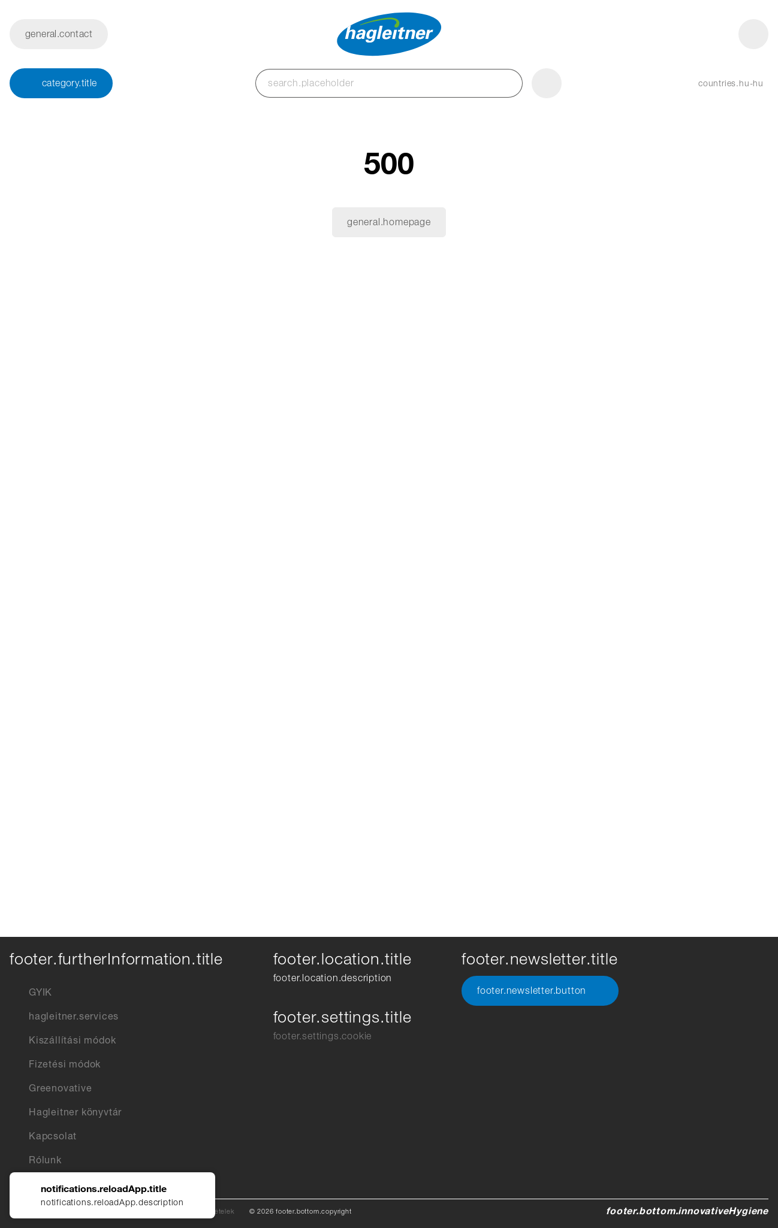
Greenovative (51, 1088)
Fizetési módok (55, 1064)
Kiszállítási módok (63, 1040)
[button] (719, 83)
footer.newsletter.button (540, 991)
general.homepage (389, 222)
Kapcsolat (43, 1136)
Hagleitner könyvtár (66, 1112)
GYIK (31, 992)
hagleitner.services (64, 1016)
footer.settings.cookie (322, 1036)
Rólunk (36, 1160)
